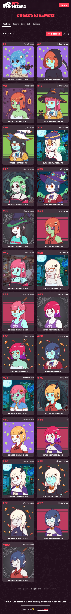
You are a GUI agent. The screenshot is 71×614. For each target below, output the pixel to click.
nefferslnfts (63, 252)
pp (67, 419)
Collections (19, 601)
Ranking (6, 23)
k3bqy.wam (29, 336)
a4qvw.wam (28, 169)
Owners (36, 23)
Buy (23, 23)
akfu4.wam (63, 294)
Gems (29, 601)
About (8, 601)
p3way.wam (62, 86)
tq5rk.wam (63, 169)
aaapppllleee (28, 252)
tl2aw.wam (63, 127)
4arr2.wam (29, 44)
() (66, 34)
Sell (28, 23)
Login (64, 5)
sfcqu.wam (63, 211)
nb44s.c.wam (62, 461)
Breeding (46, 601)
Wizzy (36, 601)
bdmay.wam (62, 44)
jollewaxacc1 (28, 419)
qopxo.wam (29, 461)
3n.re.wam (29, 86)
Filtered (54, 34)
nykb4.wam (63, 336)
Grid (64, 601)
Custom (56, 601)
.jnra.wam (29, 127)
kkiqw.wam (63, 503)
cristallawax (28, 378)
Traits (16, 23)
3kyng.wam (29, 211)
